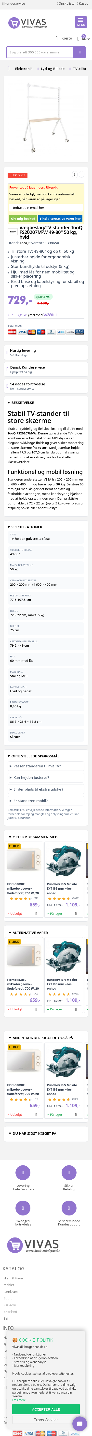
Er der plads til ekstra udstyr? (38, 789)
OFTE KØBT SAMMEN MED (35, 836)
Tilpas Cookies (46, 1419)
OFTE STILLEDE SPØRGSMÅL (35, 755)
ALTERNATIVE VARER (30, 932)
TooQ (24, 242)
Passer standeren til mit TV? (37, 765)
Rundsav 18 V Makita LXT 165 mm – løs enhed (62, 888)
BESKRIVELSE (22, 402)
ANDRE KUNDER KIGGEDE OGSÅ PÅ (43, 1037)
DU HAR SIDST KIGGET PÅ (34, 1133)
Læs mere (19, 1400)
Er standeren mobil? (30, 800)
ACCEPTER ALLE (46, 1409)
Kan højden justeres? (31, 777)
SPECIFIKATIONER (26, 526)
